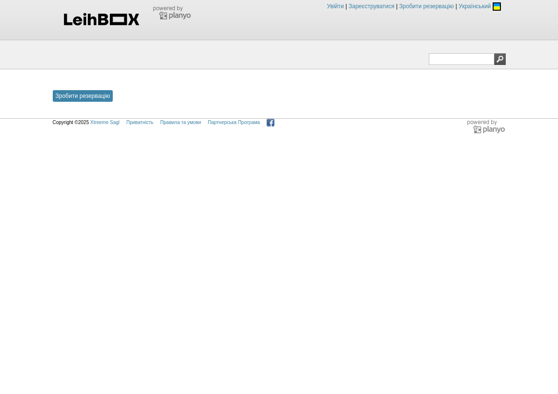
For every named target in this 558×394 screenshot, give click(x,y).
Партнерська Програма (234, 122)
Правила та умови (180, 122)
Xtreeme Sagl (105, 122)
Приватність (139, 122)
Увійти (335, 6)
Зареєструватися (371, 6)
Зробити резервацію (426, 6)
